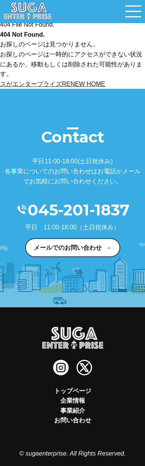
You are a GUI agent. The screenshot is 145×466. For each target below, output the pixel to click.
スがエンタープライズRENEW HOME (52, 84)
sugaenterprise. (47, 453)
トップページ (72, 391)
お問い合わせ (72, 420)
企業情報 (72, 400)
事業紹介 (72, 410)
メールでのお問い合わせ (68, 247)
